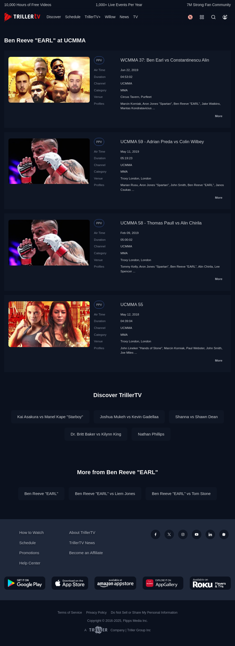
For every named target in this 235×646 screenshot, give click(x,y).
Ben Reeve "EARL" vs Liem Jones (105, 493)
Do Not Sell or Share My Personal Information (144, 612)
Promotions (29, 552)
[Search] (213, 17)
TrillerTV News (82, 542)
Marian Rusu (129, 185)
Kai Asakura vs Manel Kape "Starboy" (50, 416)
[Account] (225, 17)
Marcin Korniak (131, 103)
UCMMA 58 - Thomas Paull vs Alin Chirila (161, 223)
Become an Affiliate (86, 552)
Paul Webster (195, 348)
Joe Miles (127, 352)
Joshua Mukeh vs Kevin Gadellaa (129, 416)
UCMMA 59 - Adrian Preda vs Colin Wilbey (162, 141)
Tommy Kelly (129, 266)
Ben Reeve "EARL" (187, 103)
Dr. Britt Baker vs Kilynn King (96, 434)
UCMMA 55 (132, 304)
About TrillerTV (82, 532)
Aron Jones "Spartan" (157, 103)
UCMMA (126, 83)
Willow (110, 17)
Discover (54, 17)
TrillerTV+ (93, 17)
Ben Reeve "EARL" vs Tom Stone (181, 493)
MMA (124, 90)
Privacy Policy (96, 612)
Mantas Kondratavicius (136, 108)
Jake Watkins (211, 103)
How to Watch (31, 532)
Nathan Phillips (151, 434)
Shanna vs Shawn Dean (196, 416)
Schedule (72, 17)
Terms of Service (70, 612)
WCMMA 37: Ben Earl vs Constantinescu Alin (165, 60)
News (124, 17)
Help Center (29, 563)
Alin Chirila (205, 266)
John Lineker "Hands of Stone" (141, 348)
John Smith (178, 185)
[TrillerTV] (22, 17)
